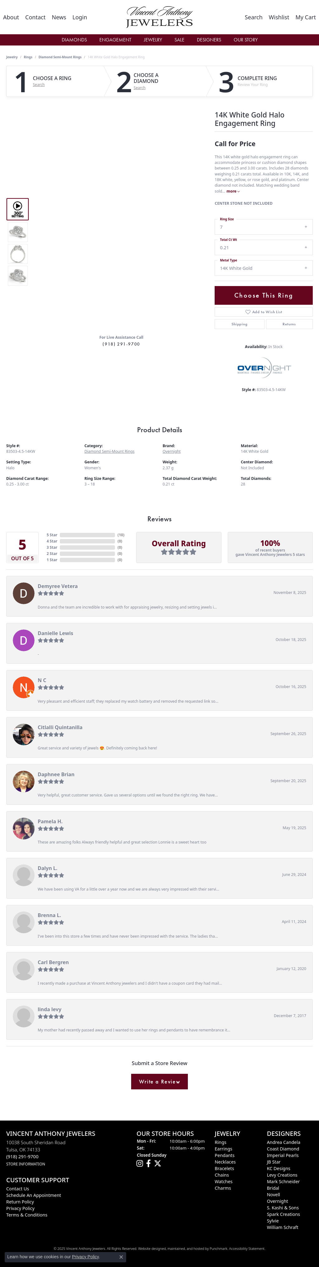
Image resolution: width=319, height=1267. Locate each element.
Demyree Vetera (58, 586)
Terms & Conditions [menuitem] (26, 1215)
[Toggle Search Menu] (254, 17)
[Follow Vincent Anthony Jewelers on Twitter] (157, 1163)
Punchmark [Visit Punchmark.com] (218, 1248)
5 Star (52, 535)
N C (42, 680)
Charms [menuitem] (223, 1188)
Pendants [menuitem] (225, 1155)
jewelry (12, 57)
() (120, 535)
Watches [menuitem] (223, 1181)
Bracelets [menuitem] (224, 1168)
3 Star (52, 547)
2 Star (52, 553)
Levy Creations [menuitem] (282, 1175)
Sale (179, 39)
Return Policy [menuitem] (20, 1202)
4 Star (52, 541)
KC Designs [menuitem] (278, 1168)
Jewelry (153, 39)
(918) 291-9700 (121, 344)
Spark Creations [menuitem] (283, 1214)
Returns (289, 324)
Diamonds (74, 39)
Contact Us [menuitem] (17, 1189)
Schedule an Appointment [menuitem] (33, 1195)
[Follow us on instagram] (139, 1163)
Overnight (172, 451)
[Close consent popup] (121, 1257)
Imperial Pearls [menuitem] (283, 1155)
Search (39, 85)
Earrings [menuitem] (223, 1149)
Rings (28, 57)
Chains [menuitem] (222, 1175)
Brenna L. (49, 915)
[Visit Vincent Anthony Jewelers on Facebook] (148, 1163)
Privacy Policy (85, 1256)
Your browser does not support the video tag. (121, 178)
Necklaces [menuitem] (225, 1162)
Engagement (115, 39)
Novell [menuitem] (273, 1195)
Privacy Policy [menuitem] (20, 1208)
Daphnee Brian (56, 774)
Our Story (246, 39)
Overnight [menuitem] (277, 1201)
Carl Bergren (53, 962)
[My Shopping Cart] (305, 17)
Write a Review (159, 1081)
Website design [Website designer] (150, 1248)
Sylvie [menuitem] (273, 1221)
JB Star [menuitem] (274, 1162)
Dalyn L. (47, 868)
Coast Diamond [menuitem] (283, 1149)
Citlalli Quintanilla (60, 727)
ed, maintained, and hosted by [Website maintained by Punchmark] (186, 1248)
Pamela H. (50, 821)
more (233, 191)
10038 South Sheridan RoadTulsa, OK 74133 (35, 1153)
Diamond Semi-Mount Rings (60, 57)
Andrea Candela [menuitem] (283, 1142)
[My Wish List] (279, 17)
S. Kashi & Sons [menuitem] (283, 1208)
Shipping (239, 324)
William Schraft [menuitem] (282, 1227)
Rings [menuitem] (220, 1142)
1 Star (52, 559)
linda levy (49, 1009)
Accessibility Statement (246, 1248)
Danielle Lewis (55, 633)
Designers (209, 39)
